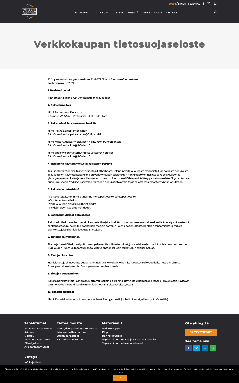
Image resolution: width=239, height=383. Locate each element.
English (182, 4)
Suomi (172, 4)
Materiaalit (152, 12)
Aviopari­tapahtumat (36, 346)
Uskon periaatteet (68, 335)
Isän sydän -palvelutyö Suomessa (77, 328)
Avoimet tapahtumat (37, 339)
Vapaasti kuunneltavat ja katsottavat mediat (129, 339)
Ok (120, 378)
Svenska (195, 4)
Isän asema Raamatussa (71, 332)
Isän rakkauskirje (112, 335)
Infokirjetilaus (32, 362)
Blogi (105, 332)
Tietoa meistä (127, 12)
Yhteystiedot (201, 332)
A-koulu (29, 332)
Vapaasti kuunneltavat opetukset (122, 343)
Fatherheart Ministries (70, 339)
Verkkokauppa (111, 328)
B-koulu (29, 335)
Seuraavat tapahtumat (38, 328)
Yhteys (172, 12)
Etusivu (81, 12)
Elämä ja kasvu (33, 343)
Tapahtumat (102, 12)
